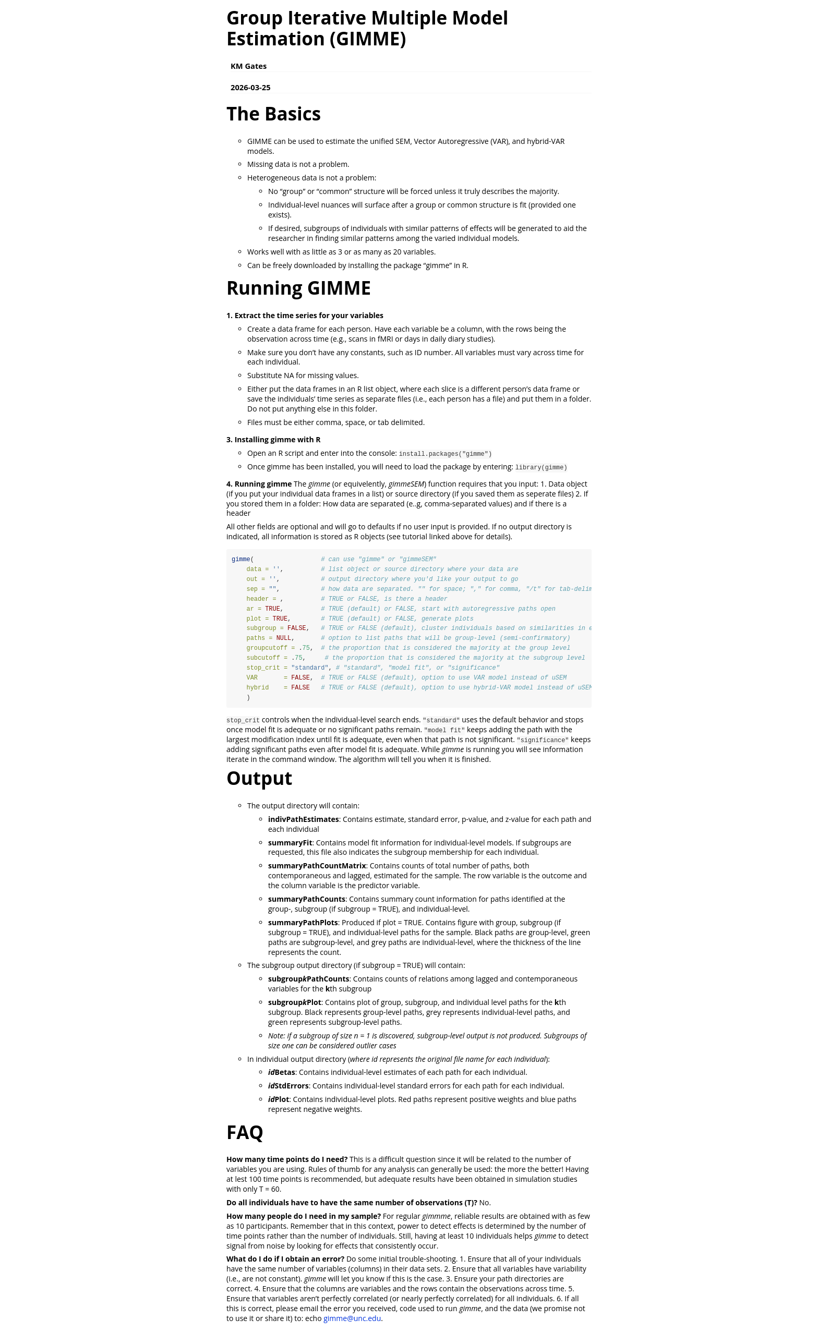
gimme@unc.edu (352, 1319)
